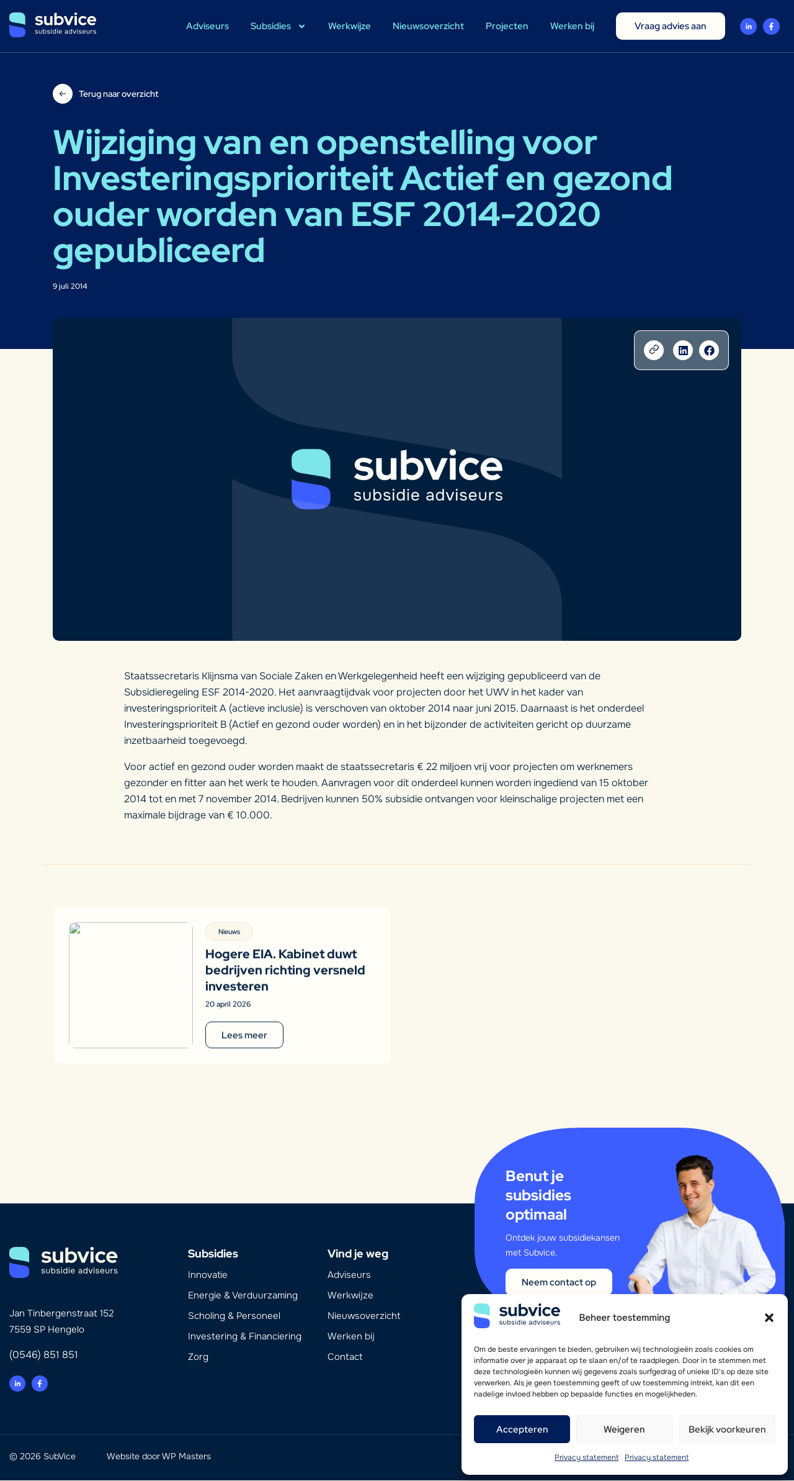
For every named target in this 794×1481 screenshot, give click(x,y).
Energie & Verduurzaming (243, 1296)
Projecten (507, 26)
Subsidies (278, 26)
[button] (769, 1317)
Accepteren (522, 1429)
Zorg (198, 1357)
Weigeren (624, 1429)
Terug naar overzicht (118, 93)
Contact (345, 1357)
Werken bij (572, 26)
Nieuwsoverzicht (428, 26)
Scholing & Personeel (234, 1316)
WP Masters (186, 1456)
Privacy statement (586, 1457)
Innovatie (208, 1275)
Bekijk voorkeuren (727, 1429)
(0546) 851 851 (43, 1355)
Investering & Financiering (244, 1337)
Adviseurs (207, 26)
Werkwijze (349, 26)
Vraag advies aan (671, 26)
